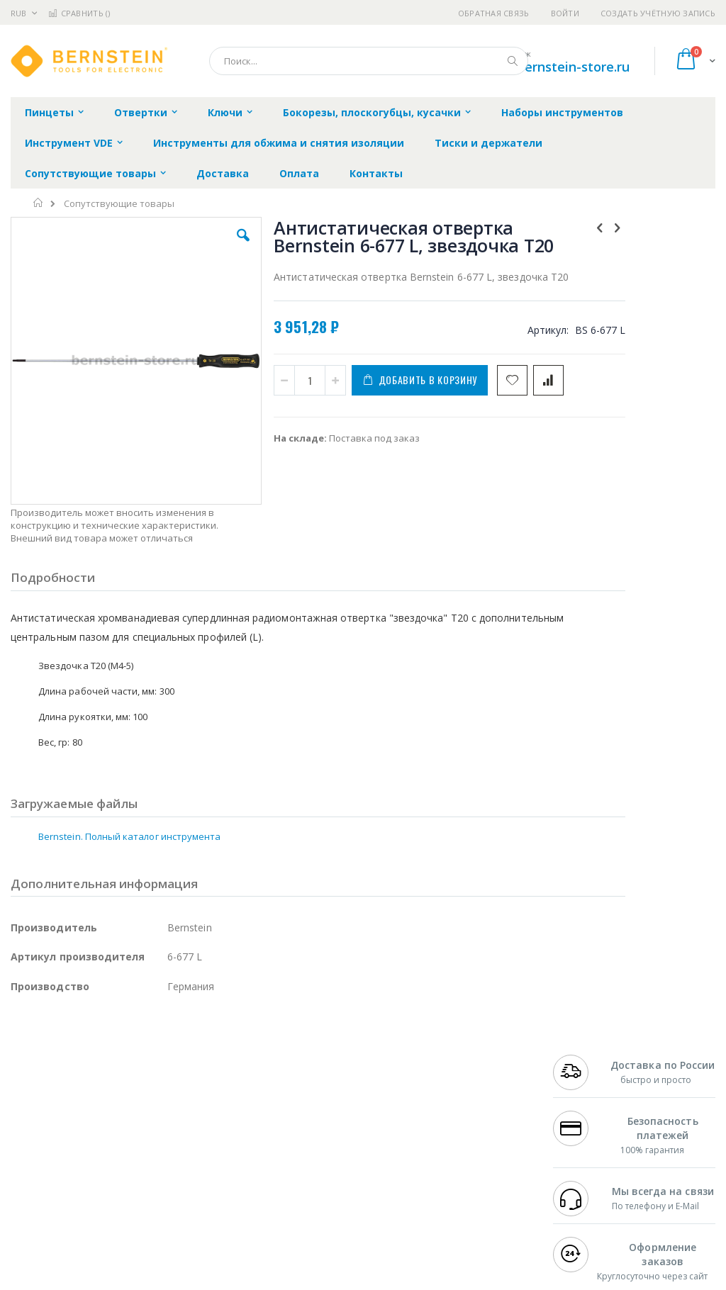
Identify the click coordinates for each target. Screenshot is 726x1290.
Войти (565, 13)
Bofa (21, 1084)
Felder (124, 1126)
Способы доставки (476, 1112)
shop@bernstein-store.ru (553, 66)
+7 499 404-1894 (588, 1071)
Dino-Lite (122, 1154)
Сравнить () (79, 13)
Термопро (168, 1084)
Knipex (81, 1209)
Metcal (118, 1084)
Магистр (29, 1098)
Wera (121, 1209)
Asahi (164, 1126)
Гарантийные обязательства (318, 1071)
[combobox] (368, 61)
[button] (207, 246)
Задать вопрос (286, 1167)
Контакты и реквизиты (460, 1078)
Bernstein (31, 1209)
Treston (27, 1181)
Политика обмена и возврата (319, 1098)
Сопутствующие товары (119, 203)
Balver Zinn (35, 1126)
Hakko (24, 1071)
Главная (38, 202)
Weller (160, 1071)
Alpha (85, 1126)
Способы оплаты (472, 1139)
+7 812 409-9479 (588, 1084)
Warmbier (78, 1181)
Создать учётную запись (658, 13)
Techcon (131, 1181)
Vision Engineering (50, 1154)
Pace (122, 1071)
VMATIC (179, 1181)
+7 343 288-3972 (588, 1112)
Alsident (204, 1071)
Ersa (61, 1071)
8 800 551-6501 (592, 1126)
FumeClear (68, 1084)
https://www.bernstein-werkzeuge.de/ (279, 1280)
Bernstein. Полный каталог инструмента (129, 774)
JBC (91, 1071)
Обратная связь (494, 13)
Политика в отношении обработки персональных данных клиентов (331, 1133)
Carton (169, 1154)
